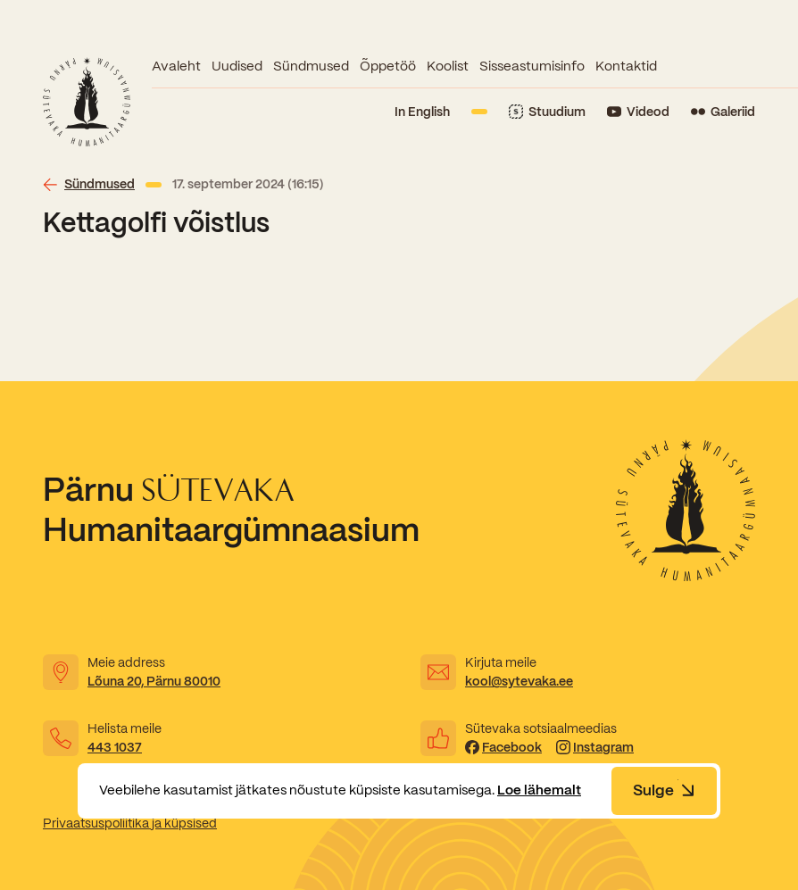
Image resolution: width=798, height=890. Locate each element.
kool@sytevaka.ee (519, 681)
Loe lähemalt (539, 790)
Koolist (448, 66)
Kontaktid (626, 66)
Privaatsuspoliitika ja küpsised (130, 823)
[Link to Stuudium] (547, 112)
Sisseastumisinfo (532, 66)
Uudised (237, 66)
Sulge (664, 790)
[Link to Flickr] (723, 112)
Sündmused (311, 66)
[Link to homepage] (86, 101)
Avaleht (176, 66)
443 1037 (114, 747)
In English (422, 112)
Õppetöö (388, 66)
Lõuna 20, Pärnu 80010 (153, 681)
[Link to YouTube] (638, 112)
